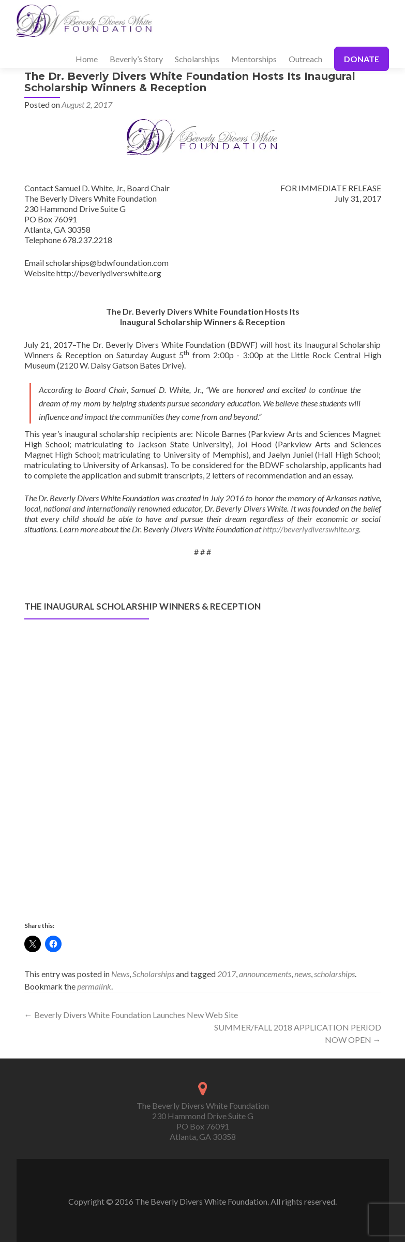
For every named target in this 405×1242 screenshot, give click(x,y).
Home (87, 59)
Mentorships (254, 59)
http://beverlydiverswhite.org (311, 529)
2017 (226, 974)
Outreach (305, 59)
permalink (94, 986)
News (120, 974)
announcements (265, 974)
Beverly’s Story (136, 59)
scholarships (334, 974)
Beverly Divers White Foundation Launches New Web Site (131, 1015)
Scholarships (197, 59)
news (302, 974)
